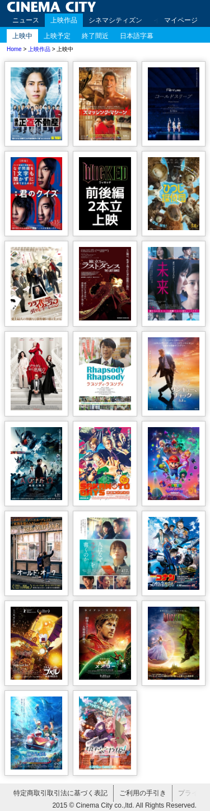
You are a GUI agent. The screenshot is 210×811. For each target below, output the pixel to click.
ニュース (25, 20)
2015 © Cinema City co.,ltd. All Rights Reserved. (124, 805)
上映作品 (63, 20)
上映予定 (57, 36)
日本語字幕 (136, 36)
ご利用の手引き (142, 793)
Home (14, 49)
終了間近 (95, 36)
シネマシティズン (115, 20)
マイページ (181, 20)
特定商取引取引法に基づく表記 (60, 793)
